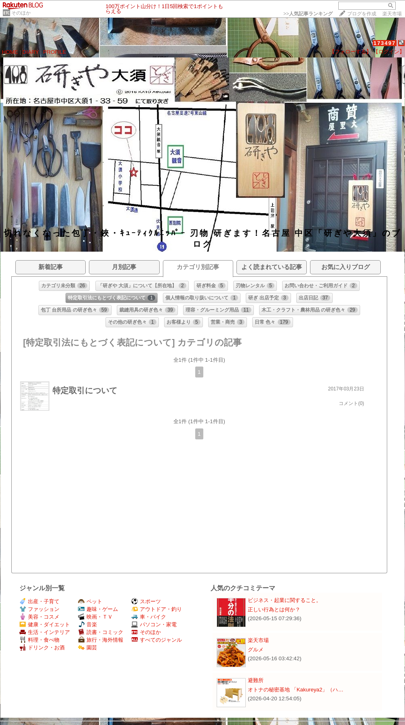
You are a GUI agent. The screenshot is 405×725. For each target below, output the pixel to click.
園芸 (87, 647)
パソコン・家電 (154, 624)
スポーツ (146, 601)
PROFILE (54, 52)
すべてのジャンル (156, 640)
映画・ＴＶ (95, 617)
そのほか (21, 13)
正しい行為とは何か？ (274, 609)
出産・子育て (39, 601)
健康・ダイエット (44, 624)
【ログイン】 (389, 52)
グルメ (256, 650)
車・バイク (148, 617)
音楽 (87, 624)
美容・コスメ (39, 617)
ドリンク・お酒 (42, 647)
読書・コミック (100, 632)
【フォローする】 (350, 52)
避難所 (256, 680)
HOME (10, 52)
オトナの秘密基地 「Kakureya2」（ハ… (296, 690)
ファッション (39, 609)
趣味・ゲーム (98, 609)
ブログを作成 (361, 14)
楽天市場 (392, 14)
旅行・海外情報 (100, 640)
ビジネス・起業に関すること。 (284, 600)
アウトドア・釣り (156, 609)
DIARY (31, 52)
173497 (384, 43)
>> (308, 14)
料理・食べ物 (39, 640)
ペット (90, 601)
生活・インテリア (44, 632)
